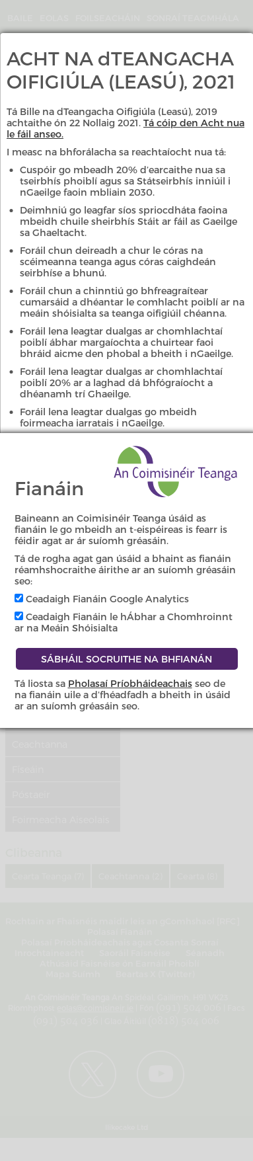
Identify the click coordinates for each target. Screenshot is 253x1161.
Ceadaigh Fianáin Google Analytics (102, 598)
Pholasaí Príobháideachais (130, 683)
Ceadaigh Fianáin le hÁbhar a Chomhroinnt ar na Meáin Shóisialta (124, 622)
